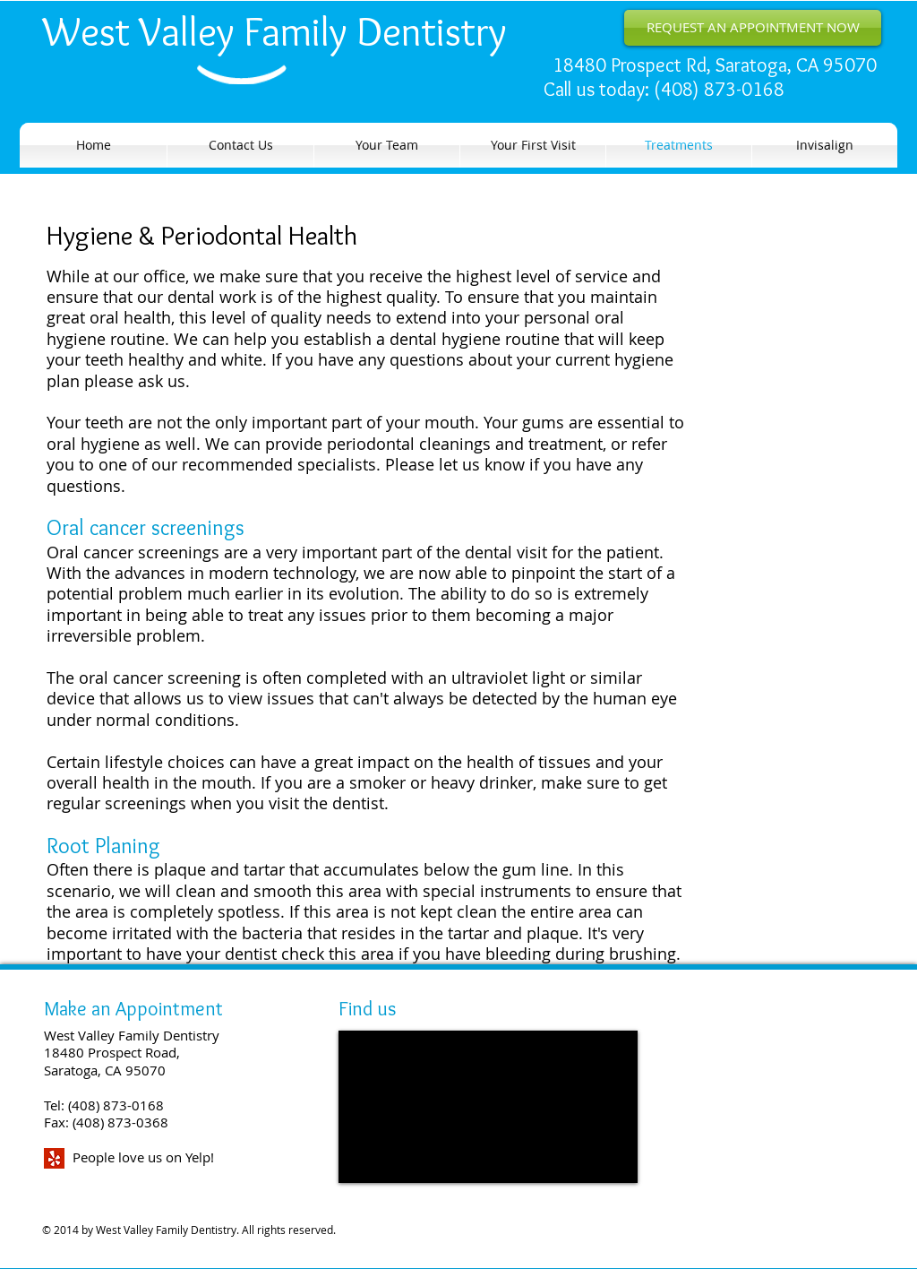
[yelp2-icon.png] (54, 1158)
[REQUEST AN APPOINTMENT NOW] (752, 28)
